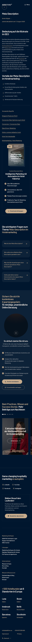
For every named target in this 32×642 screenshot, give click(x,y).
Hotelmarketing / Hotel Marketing (12, 140)
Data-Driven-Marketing (9, 128)
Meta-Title (8, 47)
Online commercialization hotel (11, 132)
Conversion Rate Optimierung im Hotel (13, 120)
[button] (27, 5)
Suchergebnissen (7, 45)
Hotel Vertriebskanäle (8, 136)
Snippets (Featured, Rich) (9, 116)
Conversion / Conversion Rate (11, 124)
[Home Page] (7, 5)
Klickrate (21, 58)
